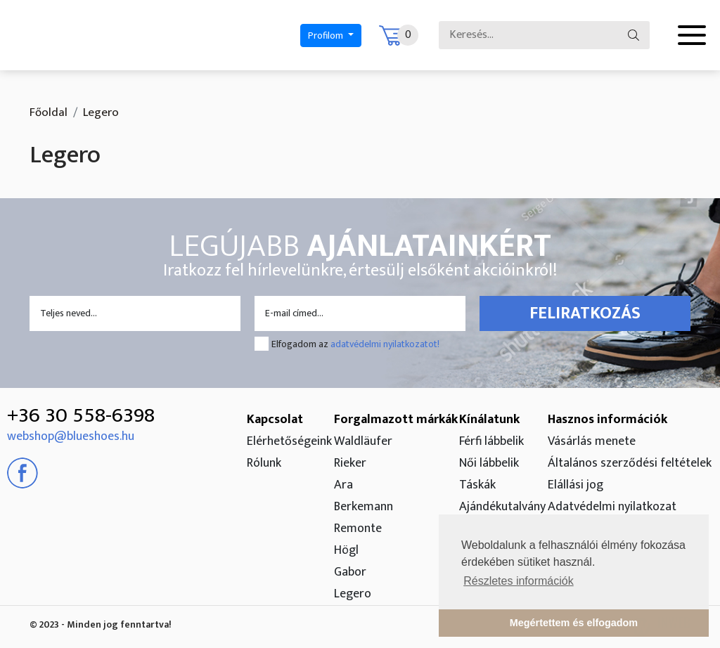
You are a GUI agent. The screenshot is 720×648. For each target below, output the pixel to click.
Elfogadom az (355, 344)
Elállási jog (575, 484)
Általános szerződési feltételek (630, 463)
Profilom (326, 35)
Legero (352, 593)
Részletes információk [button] (518, 581)
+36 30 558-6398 (81, 415)
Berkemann (363, 506)
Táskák (477, 484)
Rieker (350, 463)
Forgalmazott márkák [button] (396, 419)
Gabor (350, 572)
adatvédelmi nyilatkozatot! (384, 344)
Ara (343, 484)
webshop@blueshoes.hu (70, 436)
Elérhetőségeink (289, 441)
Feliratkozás (585, 313)
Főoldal (49, 112)
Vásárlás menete (592, 441)
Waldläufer (363, 441)
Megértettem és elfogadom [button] (574, 622)
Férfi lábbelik (491, 441)
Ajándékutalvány (502, 506)
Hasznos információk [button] (607, 419)
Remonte (358, 528)
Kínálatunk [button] (489, 419)
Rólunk (264, 463)
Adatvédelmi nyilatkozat (612, 506)
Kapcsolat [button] (275, 419)
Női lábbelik (489, 463)
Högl (346, 550)
